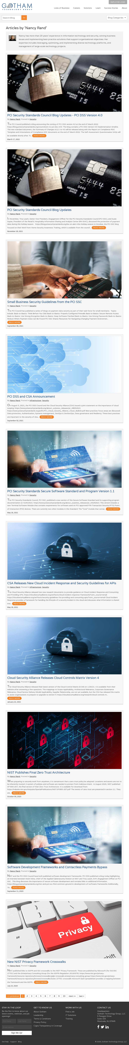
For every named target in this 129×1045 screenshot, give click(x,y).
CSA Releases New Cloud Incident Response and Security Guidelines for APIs (61, 583)
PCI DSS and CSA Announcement (31, 396)
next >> (72, 996)
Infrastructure (35, 400)
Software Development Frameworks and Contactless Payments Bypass (57, 867)
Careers (76, 8)
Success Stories (111, 8)
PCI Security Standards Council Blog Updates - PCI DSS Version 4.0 (54, 115)
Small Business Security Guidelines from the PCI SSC (44, 302)
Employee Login (118, 2)
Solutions (88, 8)
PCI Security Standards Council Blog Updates (39, 210)
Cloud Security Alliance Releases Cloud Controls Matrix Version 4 (53, 678)
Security (33, 119)
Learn (98, 8)
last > (81, 996)
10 (64, 996)
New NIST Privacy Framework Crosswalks (36, 962)
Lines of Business (61, 8)
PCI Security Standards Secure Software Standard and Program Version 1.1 (61, 491)
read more (39, 135)
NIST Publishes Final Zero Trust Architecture (38, 772)
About (124, 8)
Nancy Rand (15, 119)
